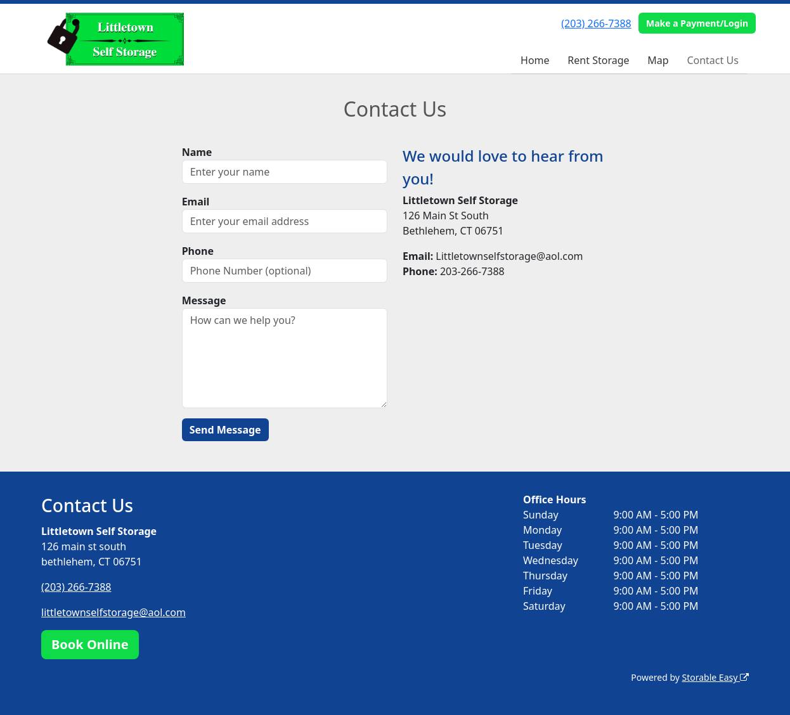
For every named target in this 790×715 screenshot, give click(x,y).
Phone (198, 251)
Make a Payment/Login (697, 23)
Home (535, 60)
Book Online (90, 644)
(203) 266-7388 (596, 23)
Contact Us (712, 60)
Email (196, 202)
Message (204, 300)
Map (657, 60)
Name (197, 152)
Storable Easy (715, 677)
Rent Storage (598, 60)
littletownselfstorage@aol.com (113, 612)
